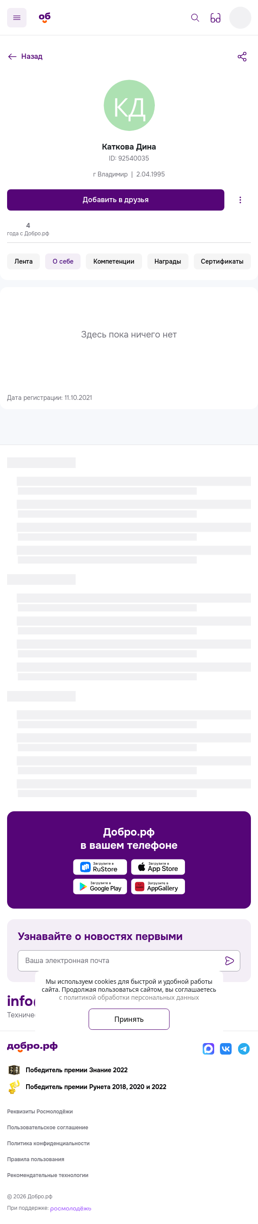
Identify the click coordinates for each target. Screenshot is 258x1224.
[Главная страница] (45, 17)
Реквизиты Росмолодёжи (40, 1111)
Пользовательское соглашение (48, 1127)
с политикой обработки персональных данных (129, 997)
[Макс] (208, 1049)
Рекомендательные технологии (48, 1175)
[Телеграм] (244, 1049)
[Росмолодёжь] (71, 1208)
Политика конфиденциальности (48, 1143)
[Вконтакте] (226, 1049)
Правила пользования (35, 1159)
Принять (129, 1019)
